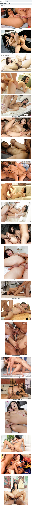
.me (2, 1)
